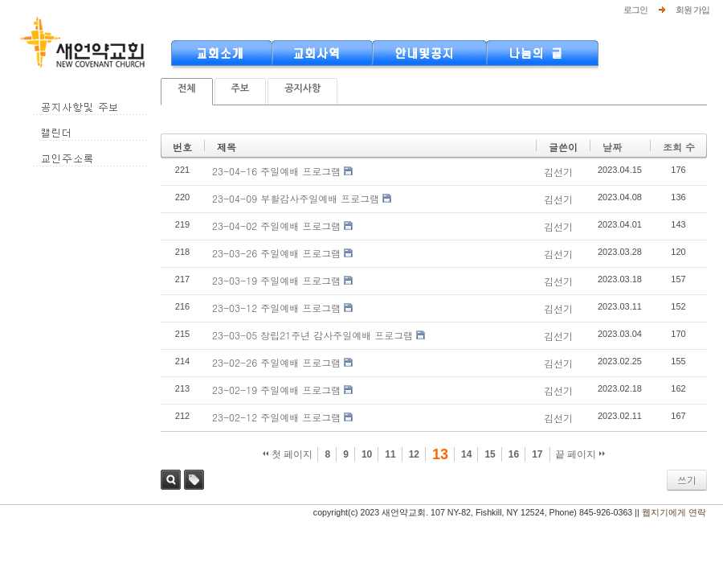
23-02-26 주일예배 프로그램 (276, 362)
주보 (240, 88)
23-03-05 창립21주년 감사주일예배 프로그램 (312, 335)
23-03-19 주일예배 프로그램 (276, 280)
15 (489, 454)
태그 (194, 480)
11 (390, 454)
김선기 (558, 172)
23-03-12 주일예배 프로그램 (276, 307)
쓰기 (686, 480)
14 (466, 454)
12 (414, 454)
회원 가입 (692, 9)
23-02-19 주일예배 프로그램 (276, 389)
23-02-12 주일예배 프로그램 (276, 417)
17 (537, 454)
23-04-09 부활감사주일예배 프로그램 (295, 198)
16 (514, 454)
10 (367, 454)
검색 (171, 480)
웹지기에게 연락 (674, 512)
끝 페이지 (580, 454)
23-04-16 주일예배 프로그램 (276, 171)
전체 (187, 88)
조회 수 (679, 147)
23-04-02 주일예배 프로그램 (276, 225)
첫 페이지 (288, 454)
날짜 (612, 147)
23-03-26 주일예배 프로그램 (276, 253)
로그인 (635, 9)
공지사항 (302, 88)
